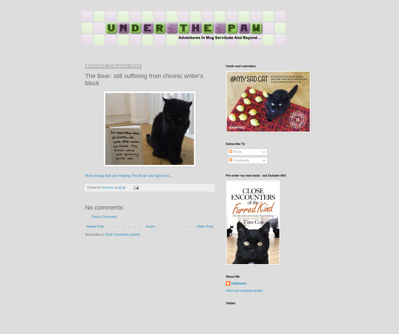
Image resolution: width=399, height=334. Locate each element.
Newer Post (95, 226)
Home (150, 226)
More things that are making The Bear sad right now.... (129, 176)
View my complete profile (244, 291)
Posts (235, 152)
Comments (239, 160)
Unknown (238, 283)
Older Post (205, 226)
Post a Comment (104, 217)
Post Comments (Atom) (122, 235)
